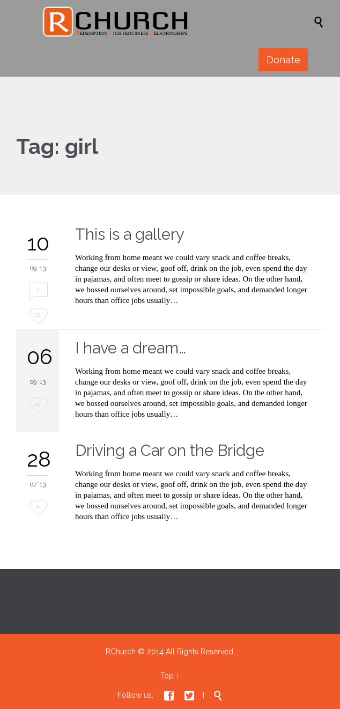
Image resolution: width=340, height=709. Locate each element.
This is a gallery (129, 234)
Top (167, 675)
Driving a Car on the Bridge (169, 450)
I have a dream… (130, 348)
